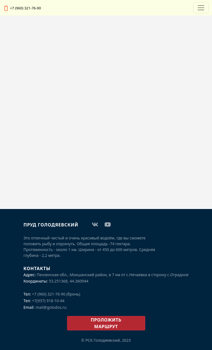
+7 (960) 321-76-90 (25, 8)
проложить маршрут (106, 323)
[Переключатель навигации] (201, 7)
